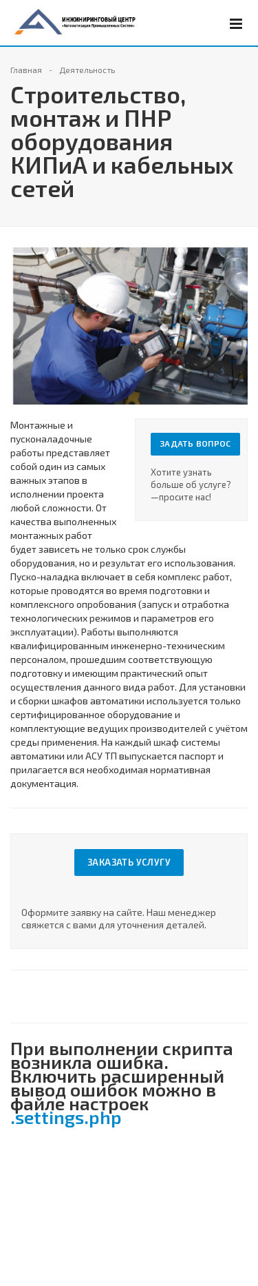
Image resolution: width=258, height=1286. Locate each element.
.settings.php (66, 1116)
